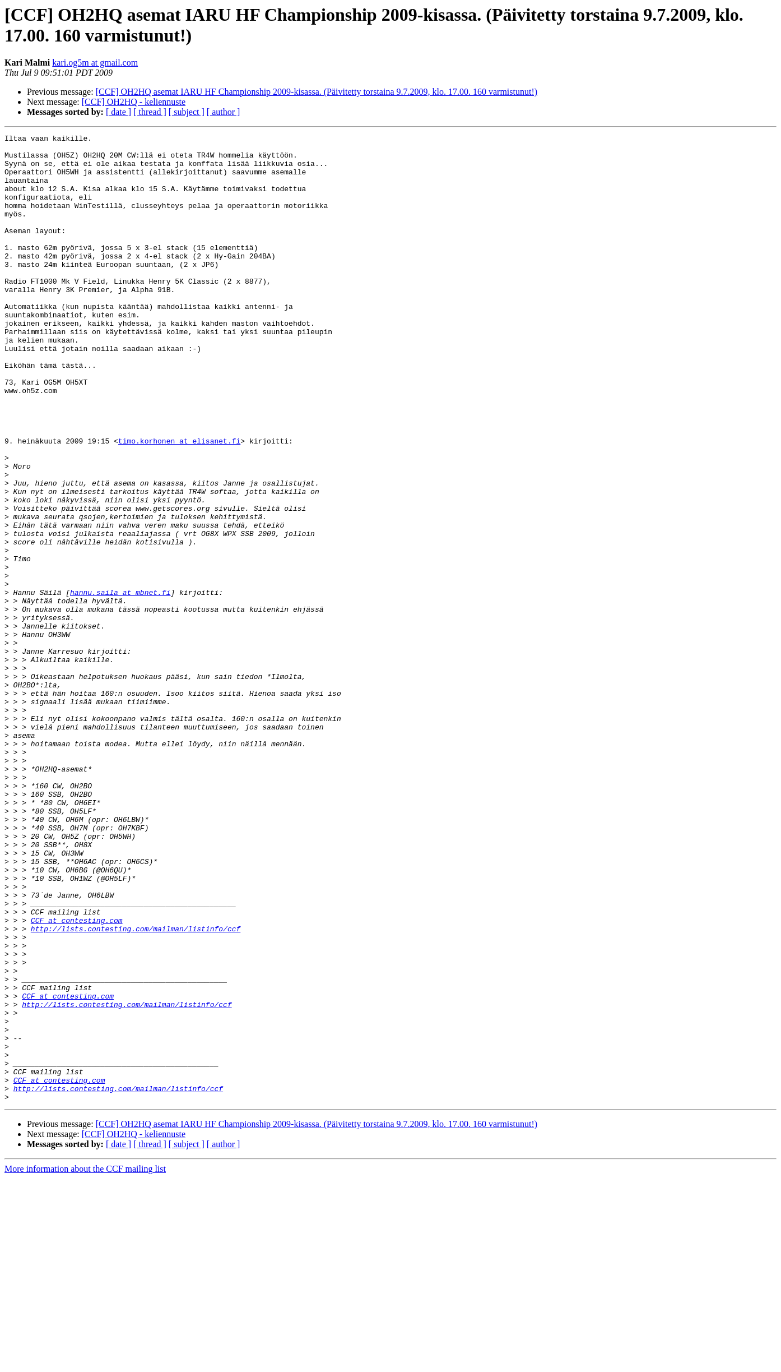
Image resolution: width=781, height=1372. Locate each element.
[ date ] (118, 112)
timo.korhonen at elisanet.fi (179, 503)
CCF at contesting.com (77, 1078)
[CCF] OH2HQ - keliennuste (133, 102)
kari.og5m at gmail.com (95, 62)
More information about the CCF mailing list (85, 1362)
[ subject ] (186, 112)
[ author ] (223, 112)
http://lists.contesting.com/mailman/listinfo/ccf (135, 1088)
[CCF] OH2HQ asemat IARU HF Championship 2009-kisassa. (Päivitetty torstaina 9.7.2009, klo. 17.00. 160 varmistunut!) (316, 91)
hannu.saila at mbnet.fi (120, 685)
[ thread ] (149, 112)
